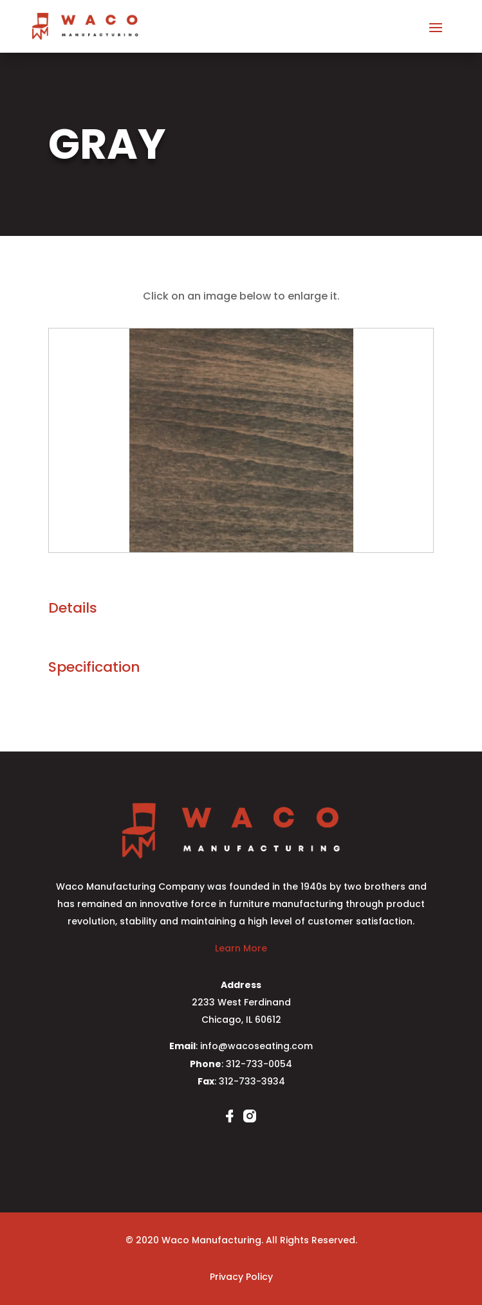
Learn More (241, 948)
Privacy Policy (241, 1276)
